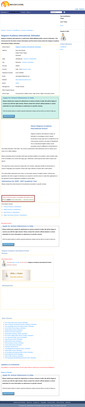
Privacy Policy (51, 402)
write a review (16, 262)
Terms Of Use (60, 402)
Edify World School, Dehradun (13, 341)
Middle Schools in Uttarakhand (12, 209)
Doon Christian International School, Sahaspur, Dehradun (21, 324)
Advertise (68, 402)
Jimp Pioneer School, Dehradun (13, 339)
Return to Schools (6, 372)
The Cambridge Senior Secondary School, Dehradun (19, 326)
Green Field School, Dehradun (13, 345)
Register (81, 9)
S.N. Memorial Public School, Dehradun (16, 337)
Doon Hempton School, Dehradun (14, 343)
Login (76, 9)
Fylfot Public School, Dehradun (13, 350)
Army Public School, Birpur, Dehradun (15, 328)
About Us (29, 402)
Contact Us (36, 402)
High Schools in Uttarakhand (11, 212)
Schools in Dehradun (27, 30)
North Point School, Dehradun (13, 331)
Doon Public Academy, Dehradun (14, 356)
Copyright (43, 402)
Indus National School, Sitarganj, (14, 354)
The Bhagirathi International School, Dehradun (17, 348)
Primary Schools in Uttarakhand (12, 206)
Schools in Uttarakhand (13, 30)
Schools (3, 30)
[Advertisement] (31, 20)
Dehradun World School (11, 346)
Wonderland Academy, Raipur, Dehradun (16, 333)
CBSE (17, 83)
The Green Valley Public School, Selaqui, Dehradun (19, 335)
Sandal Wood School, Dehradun (14, 330)
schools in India (26, 69)
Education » (4, 12)
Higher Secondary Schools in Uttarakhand (15, 215)
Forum (23, 12)
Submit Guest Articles (19, 402)
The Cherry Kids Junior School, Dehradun (16, 322)
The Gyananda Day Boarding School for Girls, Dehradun (20, 357)
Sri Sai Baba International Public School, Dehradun (19, 352)
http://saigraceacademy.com (23, 79)
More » (29, 12)
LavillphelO (63, 47)
